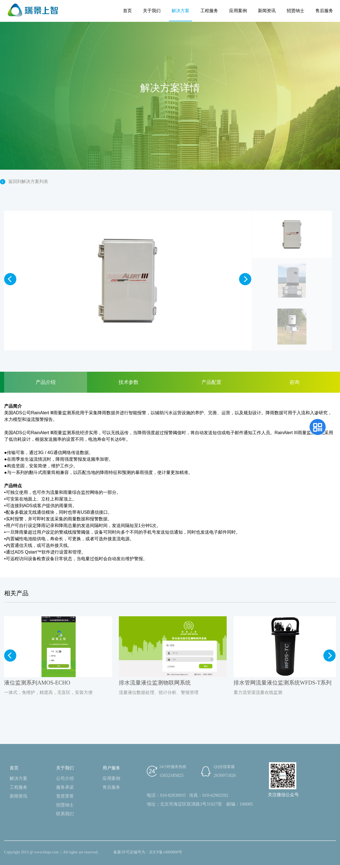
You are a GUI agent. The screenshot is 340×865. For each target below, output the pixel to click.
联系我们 (65, 813)
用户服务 (111, 768)
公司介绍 (65, 778)
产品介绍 (46, 382)
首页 (127, 10)
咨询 (294, 382)
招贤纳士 (295, 10)
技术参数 (128, 382)
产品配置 (211, 382)
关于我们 (152, 10)
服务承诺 (65, 787)
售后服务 (324, 10)
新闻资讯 (267, 10)
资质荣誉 (65, 796)
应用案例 (238, 10)
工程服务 (209, 10)
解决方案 (180, 10)
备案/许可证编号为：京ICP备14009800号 (147, 852)
